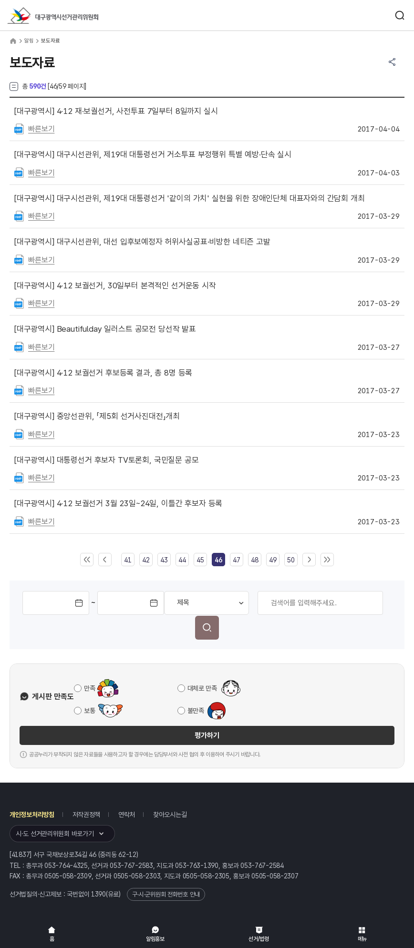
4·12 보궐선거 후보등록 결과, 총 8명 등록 (103, 372)
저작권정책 (86, 814)
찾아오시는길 (169, 814)
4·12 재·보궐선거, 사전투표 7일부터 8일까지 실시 (116, 111)
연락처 (126, 814)
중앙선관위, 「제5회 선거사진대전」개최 (97, 416)
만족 (89, 688)
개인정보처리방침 (32, 814)
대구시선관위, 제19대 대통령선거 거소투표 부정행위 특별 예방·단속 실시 (152, 154)
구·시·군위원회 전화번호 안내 (166, 894)
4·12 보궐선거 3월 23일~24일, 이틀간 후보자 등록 (118, 503)
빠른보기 (41, 128)
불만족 (195, 710)
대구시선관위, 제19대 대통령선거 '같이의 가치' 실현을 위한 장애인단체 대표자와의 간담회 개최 (189, 198)
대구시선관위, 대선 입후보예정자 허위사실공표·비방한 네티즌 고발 (142, 241)
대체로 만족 (202, 688)
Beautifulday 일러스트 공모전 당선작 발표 (105, 329)
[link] (218, 560)
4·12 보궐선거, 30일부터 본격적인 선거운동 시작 (115, 285)
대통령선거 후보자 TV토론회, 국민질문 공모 (106, 460)
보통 (89, 710)
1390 (98, 894)
